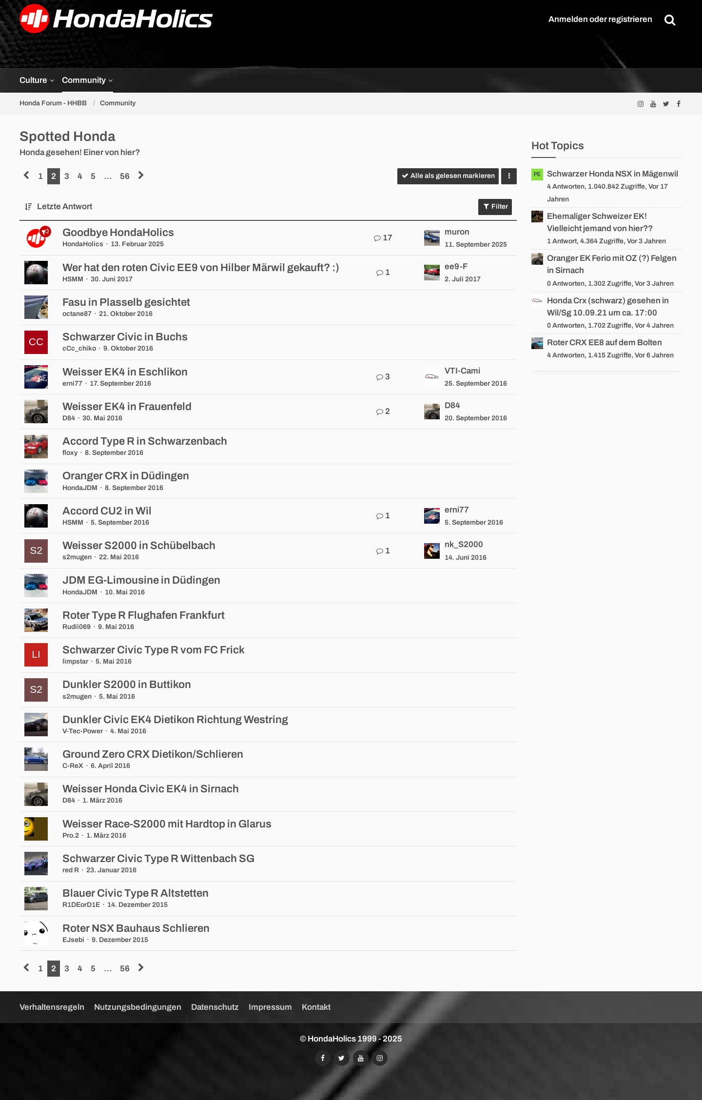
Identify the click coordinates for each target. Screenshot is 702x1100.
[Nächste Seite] (141, 176)
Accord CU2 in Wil (107, 511)
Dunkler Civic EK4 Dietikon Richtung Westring (175, 720)
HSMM (72, 279)
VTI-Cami (462, 370)
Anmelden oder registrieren (600, 19)
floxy (70, 452)
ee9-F (456, 266)
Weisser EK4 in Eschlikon (125, 372)
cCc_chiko (79, 348)
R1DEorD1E (81, 904)
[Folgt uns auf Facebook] (678, 103)
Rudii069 (76, 626)
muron (457, 231)
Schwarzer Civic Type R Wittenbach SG (158, 858)
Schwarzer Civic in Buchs (125, 337)
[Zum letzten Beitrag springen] (432, 238)
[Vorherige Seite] (27, 176)
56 (125, 176)
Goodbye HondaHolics (118, 232)
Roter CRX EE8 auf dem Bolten (604, 342)
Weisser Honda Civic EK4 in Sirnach (150, 789)
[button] (509, 176)
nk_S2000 (464, 544)
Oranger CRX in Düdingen (125, 476)
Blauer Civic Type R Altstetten (135, 893)
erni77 (72, 383)
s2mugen (77, 557)
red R (70, 870)
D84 (68, 418)
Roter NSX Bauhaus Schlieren (136, 928)
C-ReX (72, 765)
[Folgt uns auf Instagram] (640, 103)
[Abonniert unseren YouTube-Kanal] (653, 103)
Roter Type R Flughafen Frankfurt (143, 615)
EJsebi (73, 939)
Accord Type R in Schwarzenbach (144, 441)
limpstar (75, 661)
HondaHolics (82, 244)
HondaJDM (80, 487)
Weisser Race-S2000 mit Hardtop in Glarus (167, 824)
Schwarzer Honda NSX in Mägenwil (612, 173)
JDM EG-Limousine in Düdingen (141, 580)
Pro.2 (70, 835)
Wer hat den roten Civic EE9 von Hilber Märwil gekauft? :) (200, 268)
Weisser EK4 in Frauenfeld (127, 406)
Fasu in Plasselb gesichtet (126, 302)
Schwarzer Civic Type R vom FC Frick (153, 650)
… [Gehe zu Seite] (108, 176)
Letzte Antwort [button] (64, 206)
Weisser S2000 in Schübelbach (138, 545)
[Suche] (669, 19)
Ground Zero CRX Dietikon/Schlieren (152, 754)
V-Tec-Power (82, 731)
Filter (495, 206)
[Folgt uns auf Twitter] (666, 103)
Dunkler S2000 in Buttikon (126, 684)
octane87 (77, 313)
